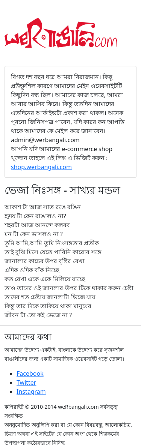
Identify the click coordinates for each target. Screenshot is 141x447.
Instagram (31, 391)
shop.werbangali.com (41, 167)
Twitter (26, 382)
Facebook (30, 373)
